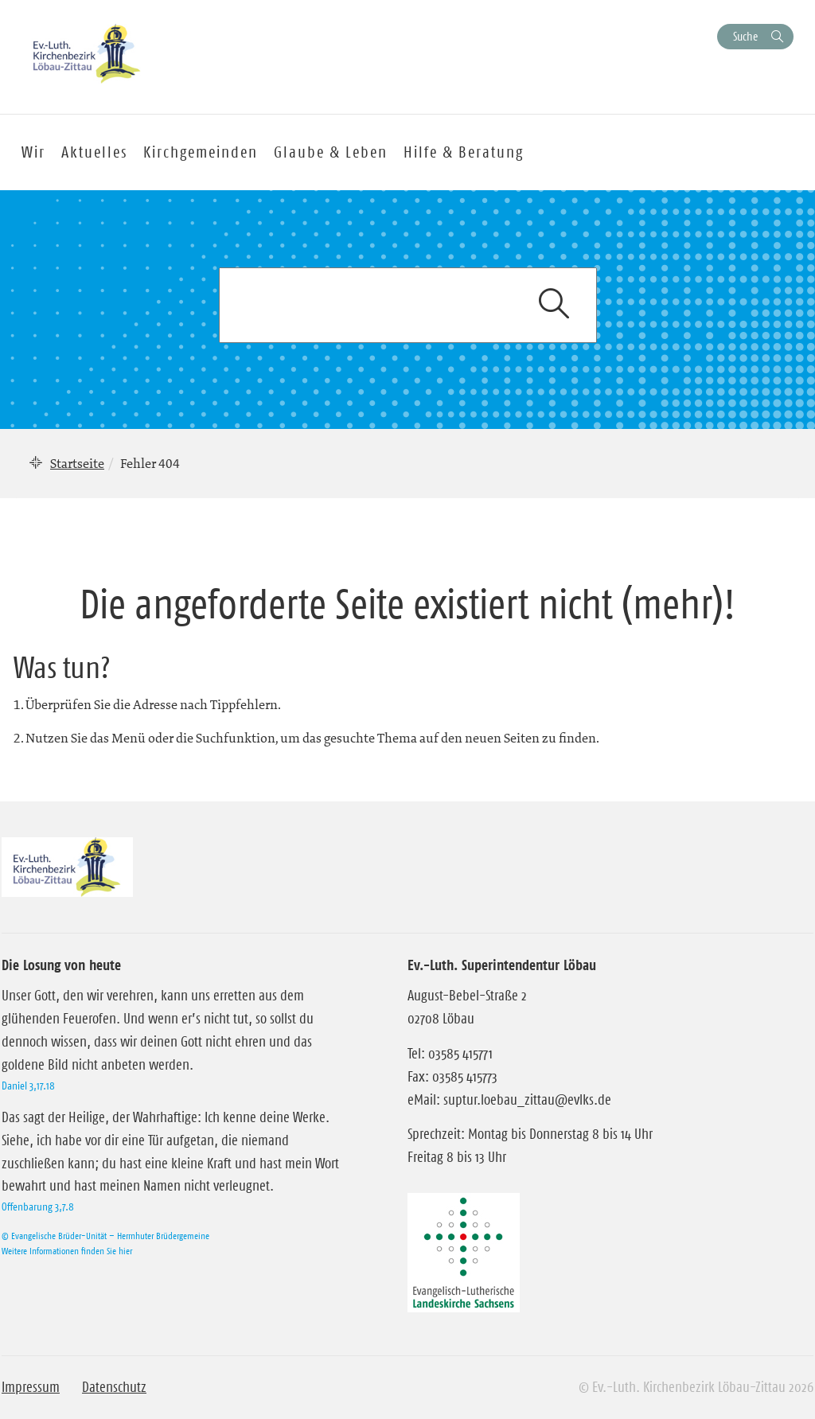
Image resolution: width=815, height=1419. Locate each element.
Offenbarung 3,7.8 (38, 1206)
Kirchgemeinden (200, 152)
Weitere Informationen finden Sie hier (67, 1251)
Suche (745, 36)
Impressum (31, 1387)
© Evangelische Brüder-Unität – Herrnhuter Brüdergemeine (105, 1236)
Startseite (77, 463)
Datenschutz (114, 1387)
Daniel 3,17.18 (28, 1085)
